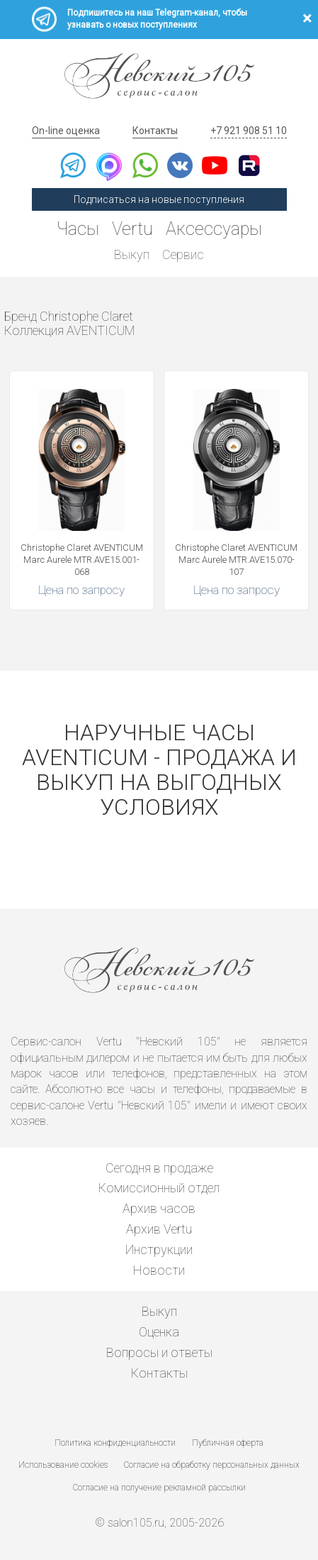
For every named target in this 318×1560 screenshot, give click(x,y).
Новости (159, 1270)
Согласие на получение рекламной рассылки (159, 1488)
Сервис (183, 254)
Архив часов (159, 1208)
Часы (78, 229)
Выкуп (131, 254)
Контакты (155, 130)
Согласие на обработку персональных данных (212, 1465)
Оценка (159, 1331)
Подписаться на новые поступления (159, 199)
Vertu (132, 229)
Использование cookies (63, 1465)
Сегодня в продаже (159, 1167)
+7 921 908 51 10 (248, 130)
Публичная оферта (227, 1443)
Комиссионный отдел (159, 1187)
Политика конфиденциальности (115, 1443)
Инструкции (159, 1249)
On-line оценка (66, 130)
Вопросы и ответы (159, 1352)
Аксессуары (214, 229)
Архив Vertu (159, 1228)
